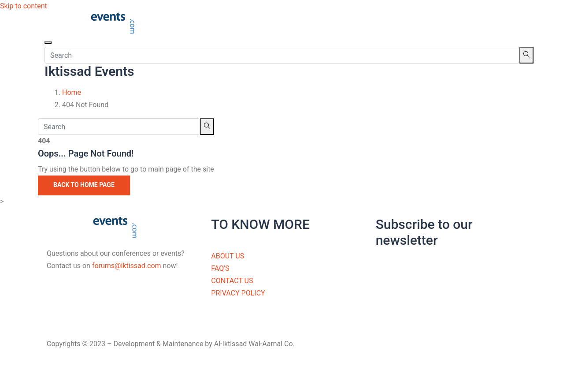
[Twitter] (124, 310)
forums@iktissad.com (126, 266)
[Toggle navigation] (48, 42)
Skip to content (23, 6)
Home (71, 92)
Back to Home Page (84, 184)
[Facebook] (124, 298)
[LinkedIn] (124, 323)
